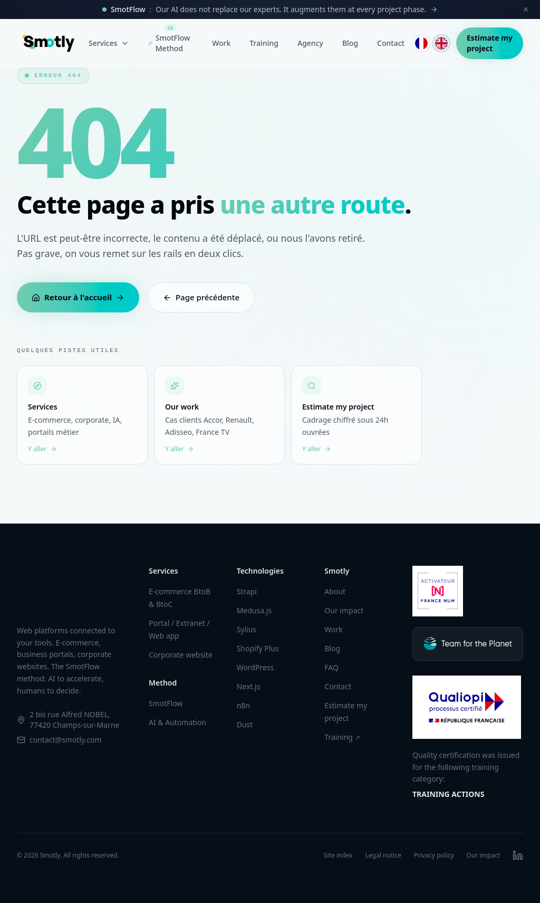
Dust (245, 724)
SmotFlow (165, 703)
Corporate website (181, 655)
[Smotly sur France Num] (437, 591)
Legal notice (383, 855)
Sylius (246, 629)
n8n (243, 705)
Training (263, 43)
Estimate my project (490, 43)
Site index (338, 855)
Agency (310, 43)
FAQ (331, 667)
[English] (441, 43)
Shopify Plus (258, 648)
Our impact (343, 610)
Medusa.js (254, 610)
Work (221, 43)
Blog (350, 43)
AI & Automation (177, 722)
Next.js (249, 686)
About (334, 591)
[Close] (526, 9)
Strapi (247, 591)
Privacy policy (434, 855)
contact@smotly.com (66, 740)
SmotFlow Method (169, 40)
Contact (390, 43)
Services (109, 43)
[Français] (421, 43)
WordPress (255, 667)
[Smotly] (48, 43)
